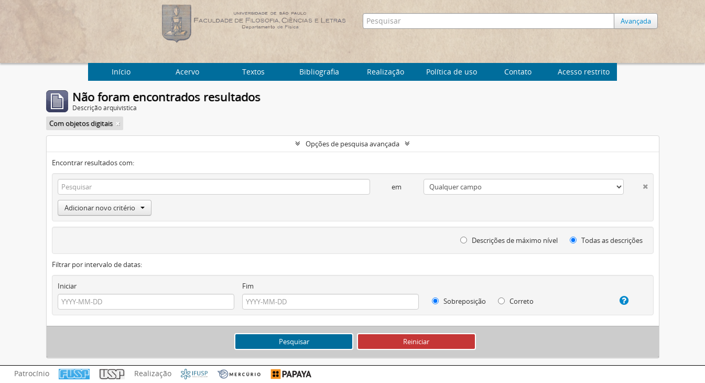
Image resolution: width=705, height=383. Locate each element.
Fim (248, 286)
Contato (518, 72)
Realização (385, 72)
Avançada (636, 21)
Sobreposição (459, 301)
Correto (516, 301)
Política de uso (451, 72)
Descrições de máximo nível (509, 240)
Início (121, 72)
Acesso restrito (584, 72)
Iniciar (67, 286)
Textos (253, 72)
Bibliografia (319, 72)
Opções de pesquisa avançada (352, 143)
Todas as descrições (606, 240)
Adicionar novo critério (104, 207)
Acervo (187, 72)
